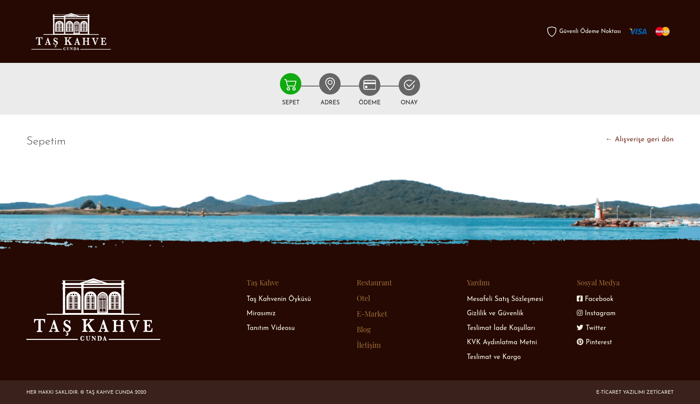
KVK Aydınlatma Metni (502, 342)
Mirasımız (260, 313)
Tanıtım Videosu (270, 328)
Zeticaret (660, 392)
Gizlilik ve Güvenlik (495, 313)
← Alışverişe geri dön (639, 139)
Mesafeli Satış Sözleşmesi (505, 299)
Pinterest (594, 342)
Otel (363, 298)
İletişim (369, 345)
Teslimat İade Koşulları (501, 328)
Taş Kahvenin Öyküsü (278, 299)
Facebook (595, 299)
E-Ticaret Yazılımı (621, 392)
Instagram (596, 313)
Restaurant (374, 282)
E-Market (372, 313)
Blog (364, 329)
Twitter (591, 328)
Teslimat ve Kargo (494, 357)
